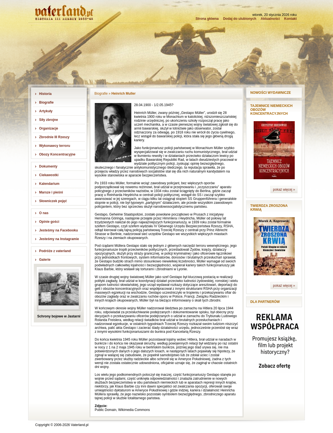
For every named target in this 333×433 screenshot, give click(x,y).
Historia (45, 94)
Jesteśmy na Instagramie (59, 239)
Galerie (45, 260)
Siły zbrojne (48, 120)
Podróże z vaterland (55, 251)
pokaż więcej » (284, 190)
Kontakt (290, 19)
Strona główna (207, 19)
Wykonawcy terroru (54, 146)
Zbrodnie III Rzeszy (54, 137)
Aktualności (270, 19)
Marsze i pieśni (51, 192)
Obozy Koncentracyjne (57, 154)
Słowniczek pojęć (53, 201)
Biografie (46, 102)
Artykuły (46, 111)
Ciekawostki (48, 175)
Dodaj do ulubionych (239, 19)
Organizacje (48, 128)
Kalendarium (49, 184)
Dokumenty (48, 166)
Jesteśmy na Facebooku (58, 230)
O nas (43, 213)
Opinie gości (49, 222)
